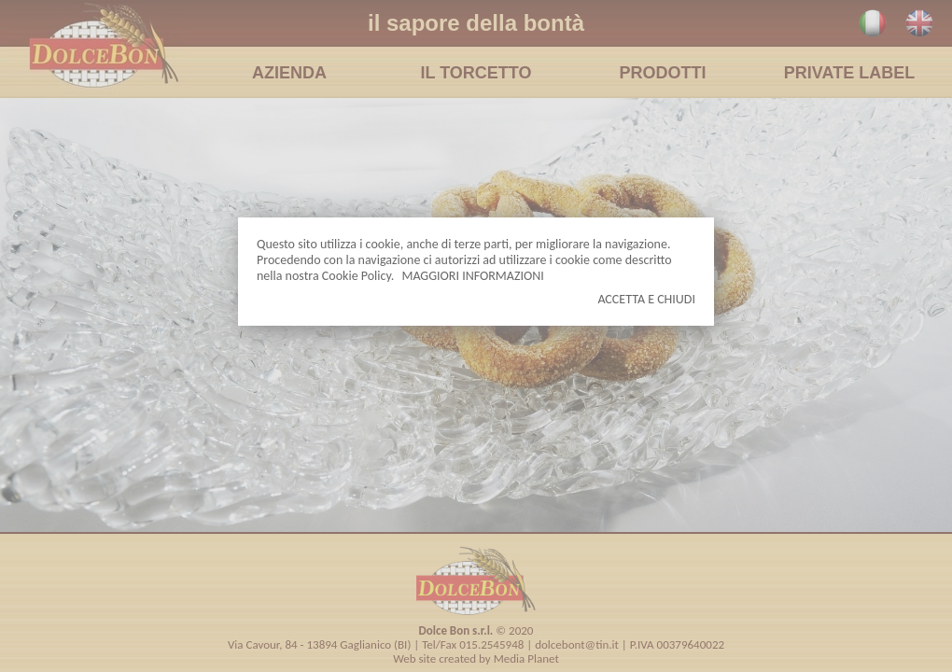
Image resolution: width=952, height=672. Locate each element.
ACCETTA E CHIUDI (646, 299)
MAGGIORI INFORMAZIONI (472, 276)
